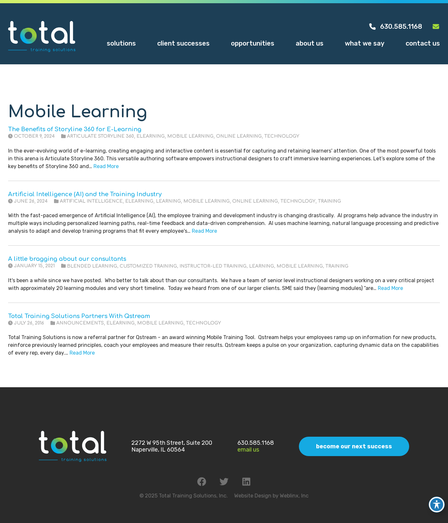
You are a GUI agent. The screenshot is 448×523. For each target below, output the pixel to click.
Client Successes (183, 43)
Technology (281, 136)
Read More (106, 166)
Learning (168, 201)
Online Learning (239, 136)
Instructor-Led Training (213, 266)
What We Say (364, 43)
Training (329, 201)
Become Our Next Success (354, 446)
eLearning (151, 136)
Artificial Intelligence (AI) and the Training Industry (85, 194)
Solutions (121, 43)
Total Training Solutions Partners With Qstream (79, 316)
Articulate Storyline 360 (100, 136)
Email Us (248, 449)
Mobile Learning (190, 136)
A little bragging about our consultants (67, 259)
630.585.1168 (395, 26)
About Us (309, 43)
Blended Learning (92, 266)
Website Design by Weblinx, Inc (271, 496)
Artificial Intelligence (91, 201)
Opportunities (252, 43)
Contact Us (423, 43)
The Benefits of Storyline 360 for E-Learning (74, 129)
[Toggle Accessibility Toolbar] (436, 499)
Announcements (80, 323)
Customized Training (148, 266)
